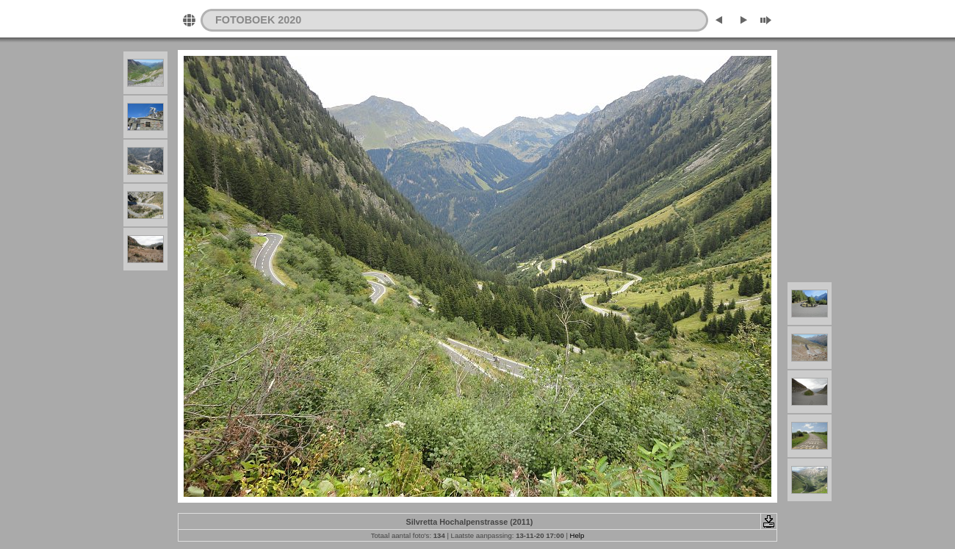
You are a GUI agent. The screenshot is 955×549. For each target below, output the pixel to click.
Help (577, 535)
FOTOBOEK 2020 (258, 20)
